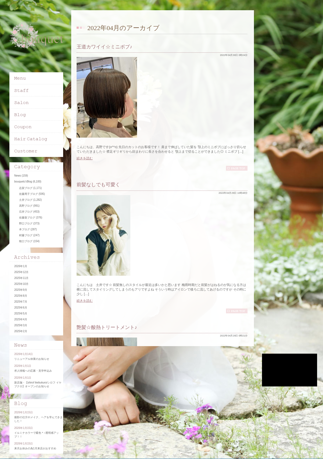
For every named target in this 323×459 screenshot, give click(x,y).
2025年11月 (21, 278)
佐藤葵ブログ (27, 217)
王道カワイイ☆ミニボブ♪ (104, 46)
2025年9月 (20, 289)
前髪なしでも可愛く (98, 184)
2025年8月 (20, 295)
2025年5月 (20, 313)
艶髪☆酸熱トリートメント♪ (107, 327)
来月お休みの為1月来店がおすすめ (35, 448)
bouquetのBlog (23, 181)
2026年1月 (20, 266)
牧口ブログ (26, 241)
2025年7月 (20, 301)
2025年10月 (21, 283)
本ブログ (24, 229)
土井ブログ (26, 199)
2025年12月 (21, 272)
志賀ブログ (26, 188)
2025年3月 (20, 325)
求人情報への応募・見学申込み (33, 370)
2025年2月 (20, 331)
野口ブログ (26, 223)
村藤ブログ (26, 235)
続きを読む (85, 158)
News (17, 175)
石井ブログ (26, 211)
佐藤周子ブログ (28, 193)
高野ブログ (26, 205)
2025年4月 (20, 319)
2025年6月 (20, 307)
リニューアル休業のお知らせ (31, 358)
